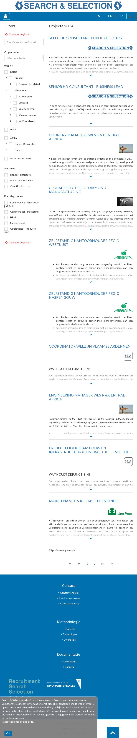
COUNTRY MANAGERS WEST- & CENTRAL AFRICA (84, 137)
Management (17, 222)
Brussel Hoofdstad (29, 84)
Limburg (23, 102)
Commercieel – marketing (24, 211)
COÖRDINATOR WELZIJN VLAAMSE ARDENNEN (90, 346)
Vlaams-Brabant (27, 114)
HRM (13, 217)
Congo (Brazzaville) (24, 143)
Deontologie (70, 634)
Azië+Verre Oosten (21, 158)
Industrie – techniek (21, 180)
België (13, 71)
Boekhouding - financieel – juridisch (22, 204)
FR (121, 16)
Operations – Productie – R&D (21, 230)
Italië (13, 129)
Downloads (70, 661)
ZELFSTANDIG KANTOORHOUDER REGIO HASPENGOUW (84, 295)
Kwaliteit (70, 628)
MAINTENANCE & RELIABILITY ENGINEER (84, 501)
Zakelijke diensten (20, 185)
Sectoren (9, 168)
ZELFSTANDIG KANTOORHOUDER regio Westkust (84, 242)
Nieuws (69, 666)
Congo (18, 150)
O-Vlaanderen (26, 108)
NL (100, 16)
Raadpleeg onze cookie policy (18, 721)
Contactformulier (69, 592)
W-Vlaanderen (26, 121)
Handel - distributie (21, 174)
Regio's (8, 65)
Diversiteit (70, 639)
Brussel (18, 77)
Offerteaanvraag (69, 603)
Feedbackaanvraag (69, 598)
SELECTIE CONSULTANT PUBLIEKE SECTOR (86, 38)
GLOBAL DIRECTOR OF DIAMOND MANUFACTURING (77, 190)
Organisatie (11, 52)
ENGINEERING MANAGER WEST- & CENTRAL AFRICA (87, 397)
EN (110, 16)
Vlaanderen (20, 90)
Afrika (13, 137)
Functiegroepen (13, 196)
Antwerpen (25, 96)
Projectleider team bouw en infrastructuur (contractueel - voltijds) (91, 450)
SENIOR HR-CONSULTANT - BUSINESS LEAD (86, 86)
